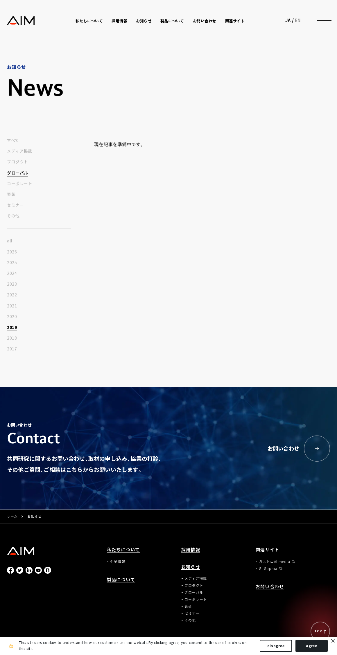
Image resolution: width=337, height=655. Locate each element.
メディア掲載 (19, 151)
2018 (12, 338)
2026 (12, 252)
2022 (12, 295)
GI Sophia (268, 568)
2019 (12, 327)
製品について (172, 21)
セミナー (15, 205)
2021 (12, 306)
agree (311, 645)
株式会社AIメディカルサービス (21, 20)
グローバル (17, 173)
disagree (276, 645)
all (9, 241)
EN (298, 20)
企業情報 (117, 561)
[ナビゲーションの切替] (321, 20)
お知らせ (190, 567)
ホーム (12, 516)
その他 (13, 216)
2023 (12, 284)
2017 (12, 349)
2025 (12, 263)
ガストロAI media (274, 561)
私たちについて (123, 550)
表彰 (11, 194)
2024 (12, 273)
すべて (13, 140)
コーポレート (19, 184)
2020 (12, 317)
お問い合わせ (204, 21)
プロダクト (17, 162)
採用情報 (119, 21)
